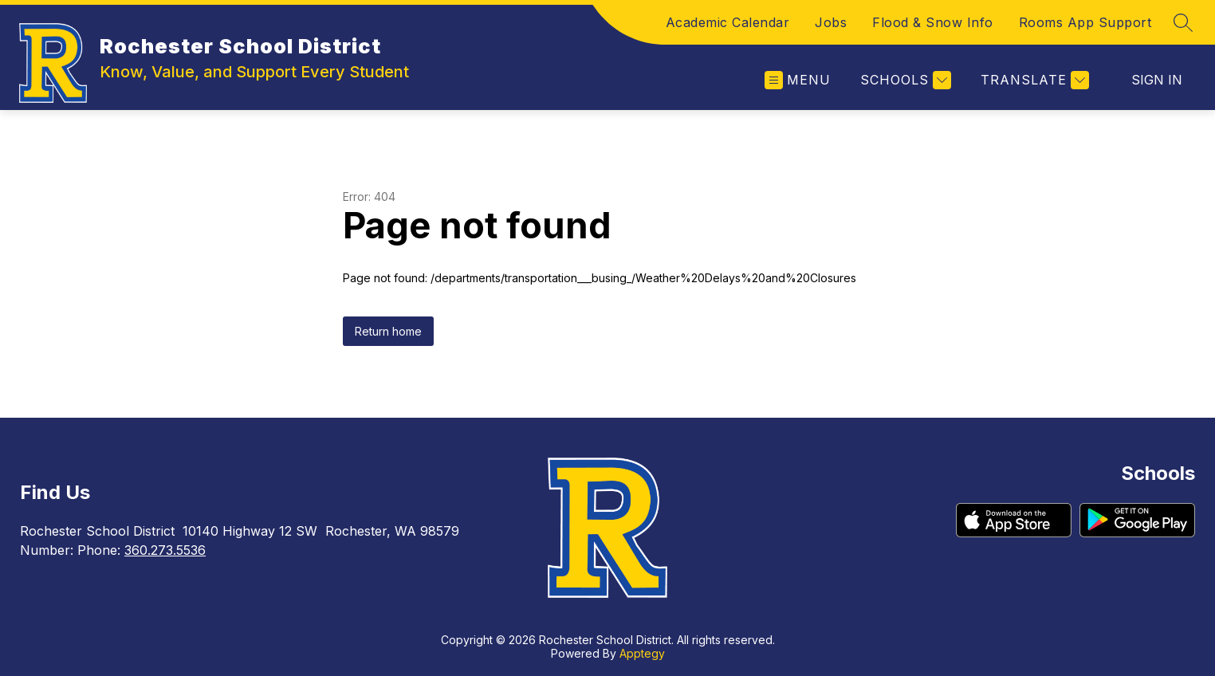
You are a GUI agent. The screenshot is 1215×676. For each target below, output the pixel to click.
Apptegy (642, 653)
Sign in (1156, 80)
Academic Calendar (728, 22)
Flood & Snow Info (932, 22)
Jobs (831, 22)
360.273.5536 (165, 550)
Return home (388, 331)
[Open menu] (798, 80)
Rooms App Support (1085, 22)
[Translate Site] (1033, 80)
